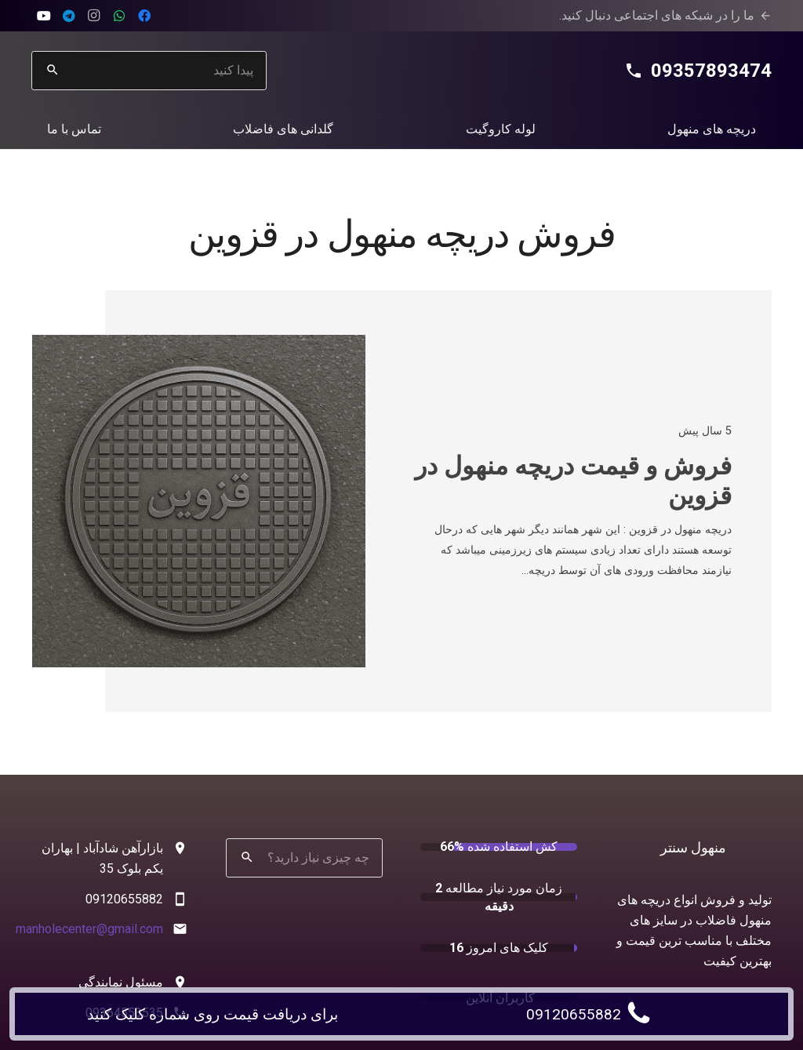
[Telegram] (69, 15)
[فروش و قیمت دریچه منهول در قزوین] (198, 344)
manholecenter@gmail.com (89, 928)
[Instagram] (94, 15)
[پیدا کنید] (149, 70)
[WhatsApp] (119, 15)
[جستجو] (52, 70)
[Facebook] (144, 15)
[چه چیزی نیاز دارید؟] (304, 857)
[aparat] (43, 15)
